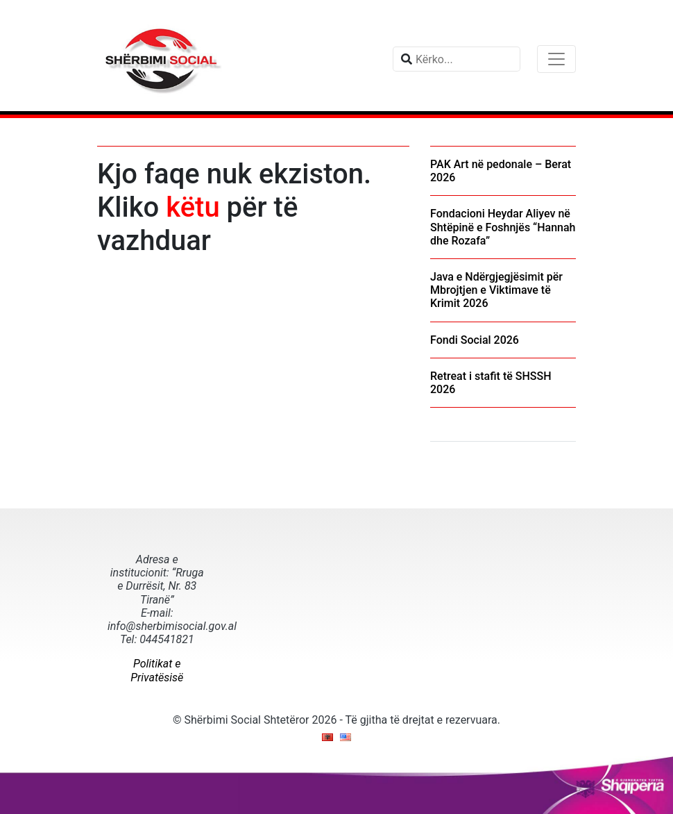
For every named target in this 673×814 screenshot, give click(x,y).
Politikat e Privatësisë (156, 670)
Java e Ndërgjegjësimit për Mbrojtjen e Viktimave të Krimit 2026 (496, 290)
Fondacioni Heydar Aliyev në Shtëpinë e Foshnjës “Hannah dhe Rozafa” (503, 227)
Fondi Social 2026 (474, 340)
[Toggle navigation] (556, 59)
